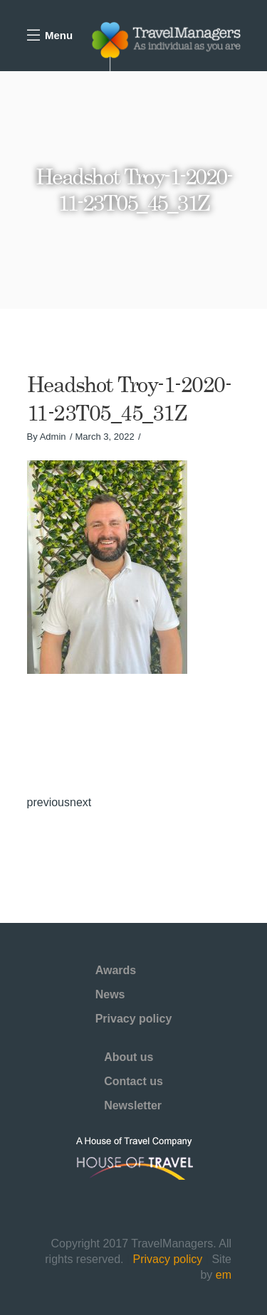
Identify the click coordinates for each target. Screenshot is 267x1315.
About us (128, 1057)
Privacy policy (133, 1019)
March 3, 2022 (105, 436)
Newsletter (133, 1105)
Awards (116, 970)
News (110, 994)
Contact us (133, 1081)
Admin (53, 436)
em (223, 1275)
